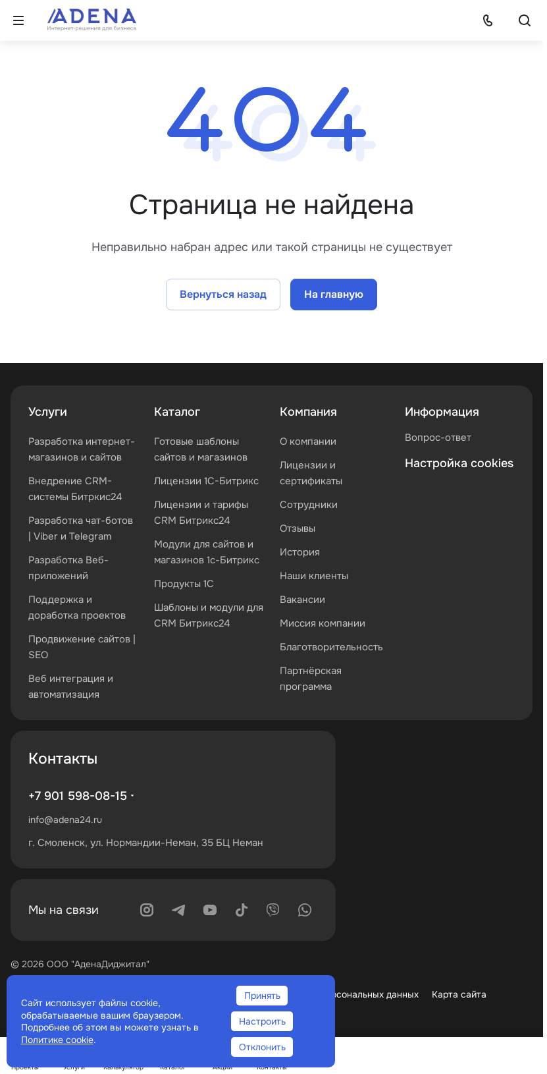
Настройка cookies (459, 463)
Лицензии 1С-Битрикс (206, 481)
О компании (308, 441)
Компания (308, 412)
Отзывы (297, 528)
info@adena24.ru (65, 820)
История (300, 552)
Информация (442, 412)
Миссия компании (322, 623)
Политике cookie (57, 1040)
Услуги (47, 412)
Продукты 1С (184, 583)
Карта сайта (459, 994)
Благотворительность (331, 647)
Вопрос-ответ (438, 437)
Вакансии (302, 599)
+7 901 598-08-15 (77, 796)
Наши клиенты (314, 575)
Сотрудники (309, 504)
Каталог (177, 412)
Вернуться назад (223, 294)
